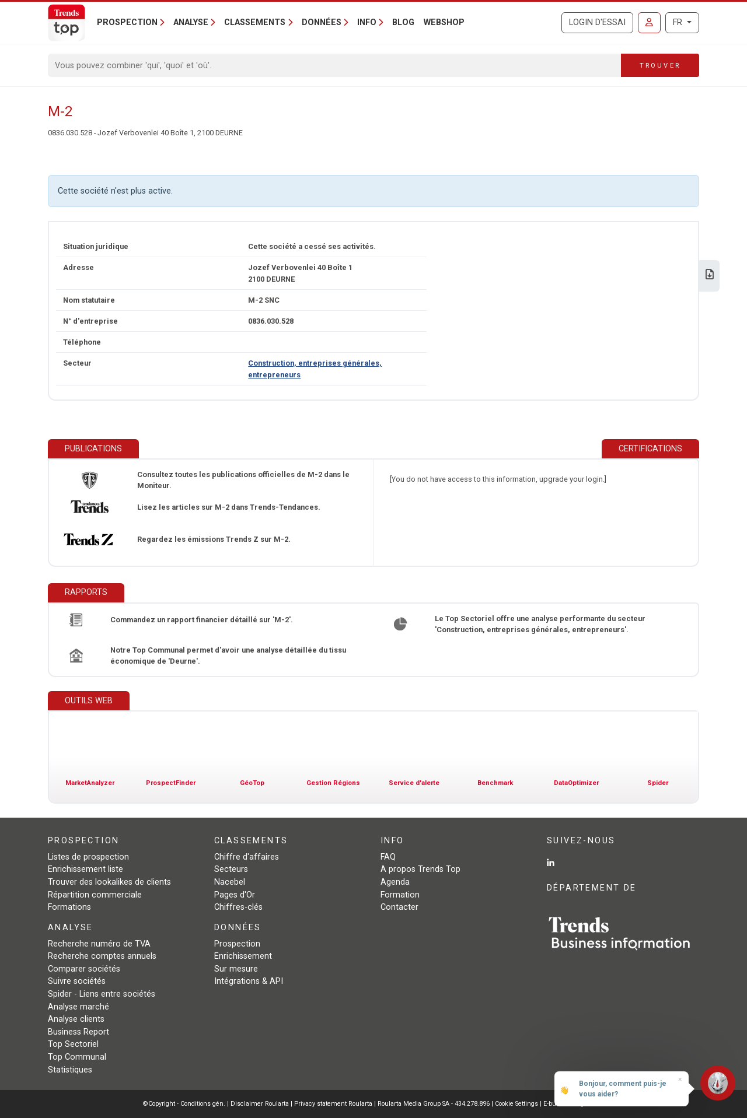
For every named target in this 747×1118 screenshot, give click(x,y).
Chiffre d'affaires (246, 857)
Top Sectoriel (73, 1044)
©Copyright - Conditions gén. (184, 1104)
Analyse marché (78, 1007)
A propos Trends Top (420, 869)
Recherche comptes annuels (102, 956)
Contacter (399, 907)
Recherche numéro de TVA (99, 944)
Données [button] (321, 22)
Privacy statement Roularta (333, 1104)
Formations (69, 907)
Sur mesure (236, 969)
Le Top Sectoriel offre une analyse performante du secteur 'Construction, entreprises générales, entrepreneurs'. (540, 624)
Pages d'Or (234, 895)
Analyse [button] (190, 22)
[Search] (335, 65)
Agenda (395, 882)
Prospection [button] (127, 22)
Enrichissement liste (85, 869)
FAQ (388, 857)
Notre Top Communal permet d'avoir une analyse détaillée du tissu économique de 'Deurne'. (228, 655)
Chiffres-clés (238, 907)
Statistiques (70, 1070)
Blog (403, 22)
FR (679, 22)
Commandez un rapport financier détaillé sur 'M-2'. (201, 619)
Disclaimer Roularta (260, 1104)
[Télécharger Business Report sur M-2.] (710, 276)
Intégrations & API (248, 981)
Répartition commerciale (95, 895)
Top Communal (77, 1057)
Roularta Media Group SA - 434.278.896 (434, 1104)
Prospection (237, 944)
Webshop (444, 22)
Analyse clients (76, 1019)
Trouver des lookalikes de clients (109, 882)
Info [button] (366, 22)
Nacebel (229, 882)
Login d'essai (597, 22)
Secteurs (231, 869)
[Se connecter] (649, 22)
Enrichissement (243, 956)
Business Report (78, 1032)
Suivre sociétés (77, 981)
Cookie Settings (517, 1104)
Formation (400, 895)
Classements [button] (254, 22)
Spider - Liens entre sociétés (101, 994)
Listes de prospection (88, 857)
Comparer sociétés (84, 969)
